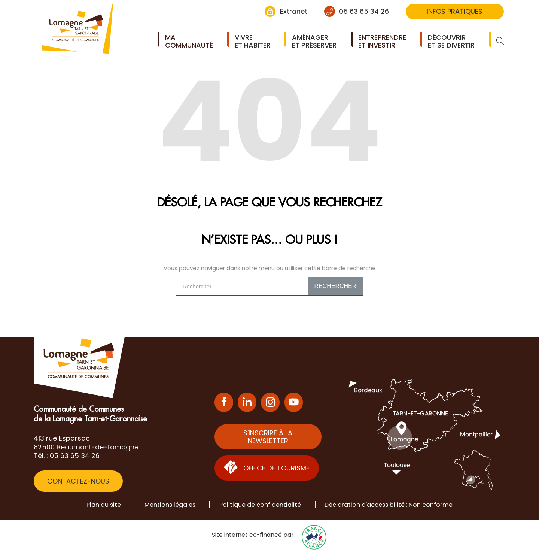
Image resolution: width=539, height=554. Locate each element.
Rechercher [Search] (335, 286)
